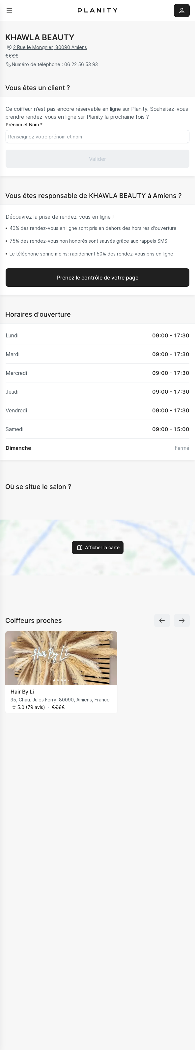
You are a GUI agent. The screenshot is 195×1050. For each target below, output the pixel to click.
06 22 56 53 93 (80, 64)
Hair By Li (22, 691)
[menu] (9, 10)
